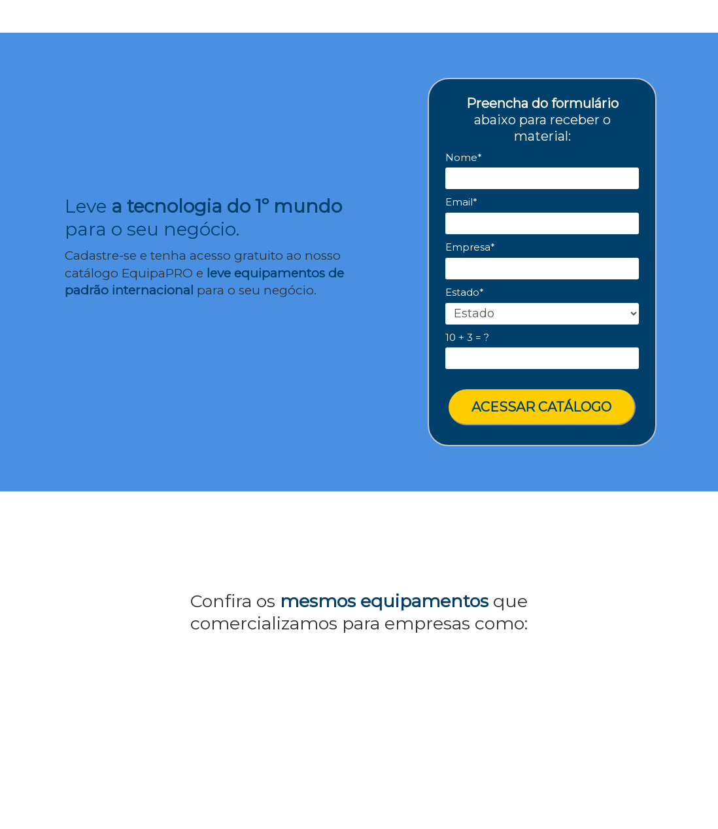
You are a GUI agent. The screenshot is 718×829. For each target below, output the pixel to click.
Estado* (464, 292)
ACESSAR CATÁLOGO (541, 407)
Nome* (463, 158)
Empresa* (470, 247)
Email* (461, 202)
